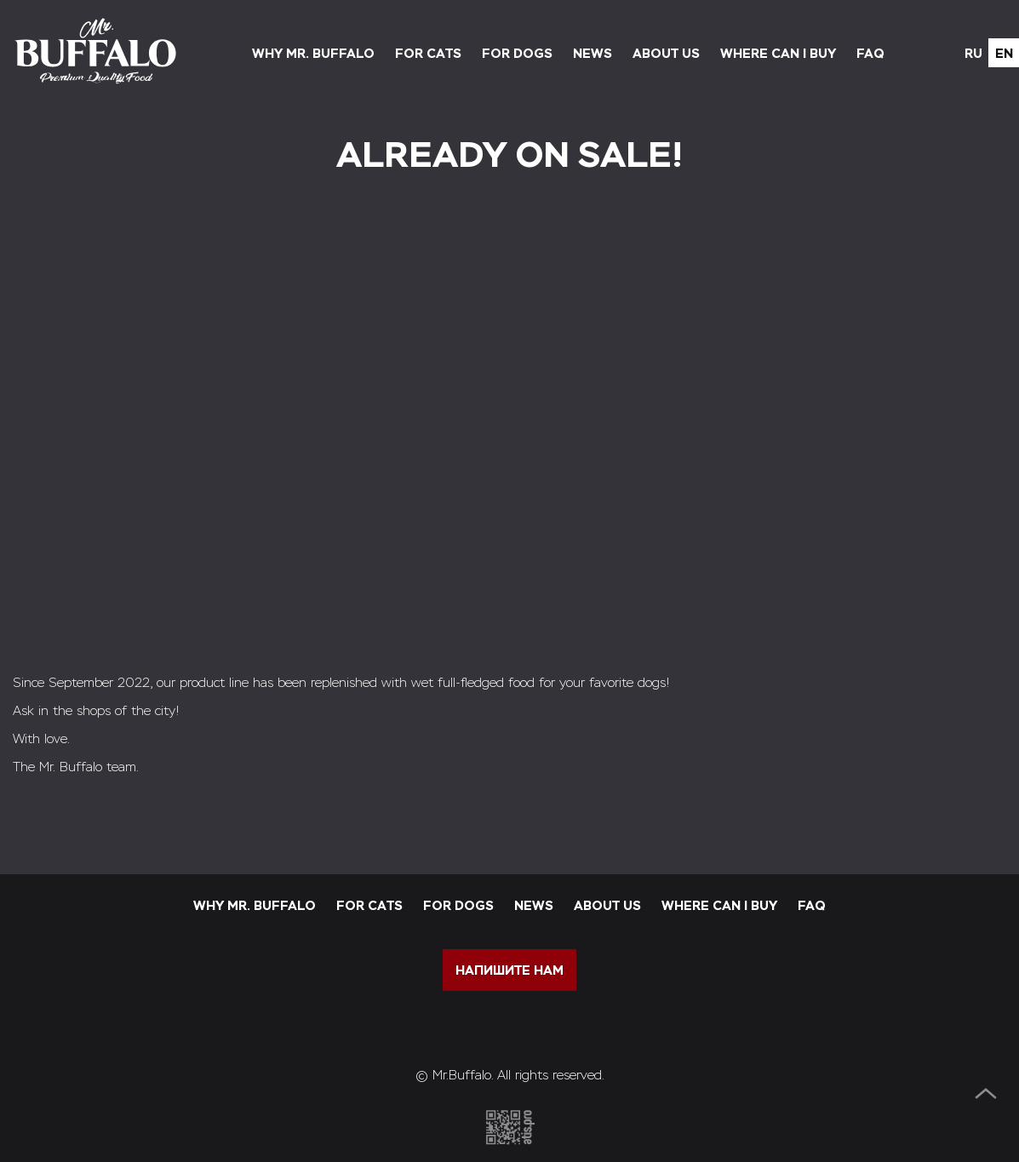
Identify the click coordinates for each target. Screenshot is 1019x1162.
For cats (428, 53)
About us (666, 53)
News (592, 53)
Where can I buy (778, 53)
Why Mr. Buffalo (313, 53)
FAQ (870, 53)
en (1004, 53)
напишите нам (509, 970)
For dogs (517, 53)
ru (973, 53)
